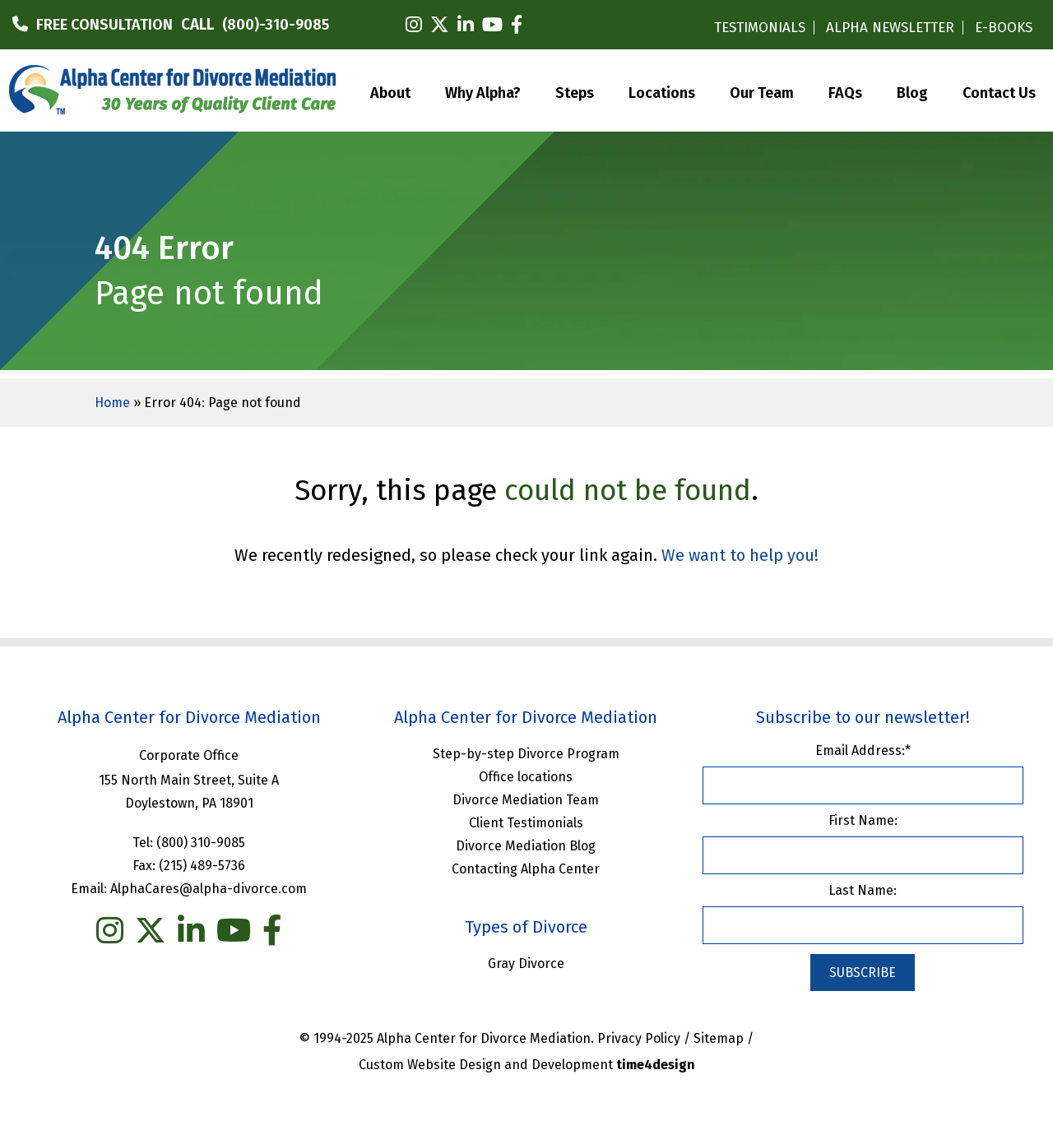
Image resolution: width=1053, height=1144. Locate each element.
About (390, 91)
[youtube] (492, 25)
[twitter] (439, 25)
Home (112, 402)
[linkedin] (465, 25)
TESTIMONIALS (759, 27)
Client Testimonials (526, 823)
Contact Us (999, 91)
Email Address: (863, 750)
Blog (912, 91)
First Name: (863, 820)
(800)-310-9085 (275, 25)
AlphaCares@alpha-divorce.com (208, 888)
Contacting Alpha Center (526, 869)
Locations (662, 91)
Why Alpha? (483, 91)
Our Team (762, 91)
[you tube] (233, 930)
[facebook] (516, 25)
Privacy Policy (638, 1038)
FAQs (845, 91)
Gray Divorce (526, 963)
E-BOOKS (1003, 27)
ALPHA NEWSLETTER (890, 27)
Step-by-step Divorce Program (526, 754)
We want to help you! (740, 555)
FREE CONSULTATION (104, 25)
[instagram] (413, 25)
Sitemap (718, 1038)
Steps (574, 91)
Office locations (526, 777)
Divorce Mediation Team (525, 800)
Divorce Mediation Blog (526, 846)
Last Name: (862, 890)
